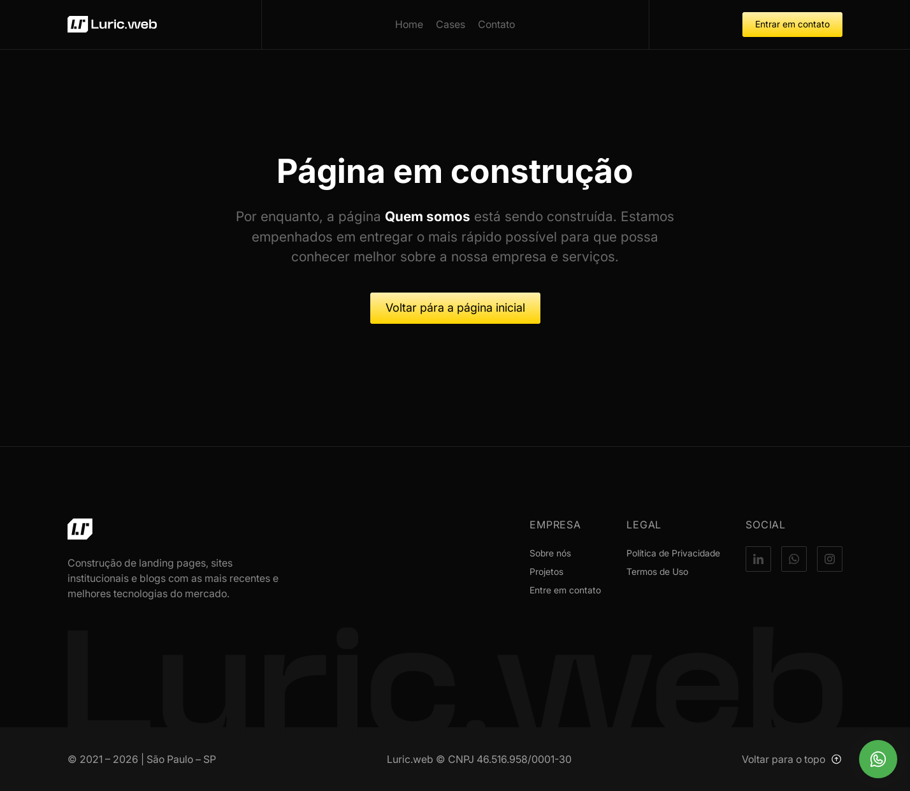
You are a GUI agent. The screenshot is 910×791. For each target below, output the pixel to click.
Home (409, 24)
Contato (496, 24)
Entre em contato (565, 589)
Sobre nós (550, 553)
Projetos (546, 571)
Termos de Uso (657, 571)
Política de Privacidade (673, 553)
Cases (450, 24)
